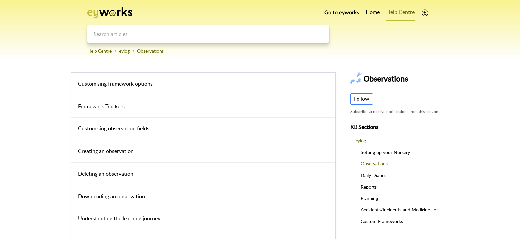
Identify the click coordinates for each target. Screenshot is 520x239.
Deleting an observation (105, 173)
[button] (425, 12)
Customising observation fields (113, 128)
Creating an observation (106, 151)
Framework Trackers (101, 106)
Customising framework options (115, 83)
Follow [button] (361, 98)
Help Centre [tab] (400, 12)
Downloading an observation (111, 196)
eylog (124, 51)
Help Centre (99, 51)
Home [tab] (373, 12)
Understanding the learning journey (119, 218)
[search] (208, 34)
